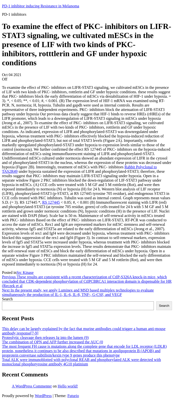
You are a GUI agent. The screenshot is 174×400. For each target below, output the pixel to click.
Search (7, 299)
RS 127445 (51, 202)
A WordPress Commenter (32, 386)
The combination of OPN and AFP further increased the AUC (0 (52, 342)
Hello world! (68, 386)
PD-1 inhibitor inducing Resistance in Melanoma (40, 6)
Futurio (73, 396)
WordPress (43, 396)
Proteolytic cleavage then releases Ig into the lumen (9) (45, 337)
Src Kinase (25, 272)
